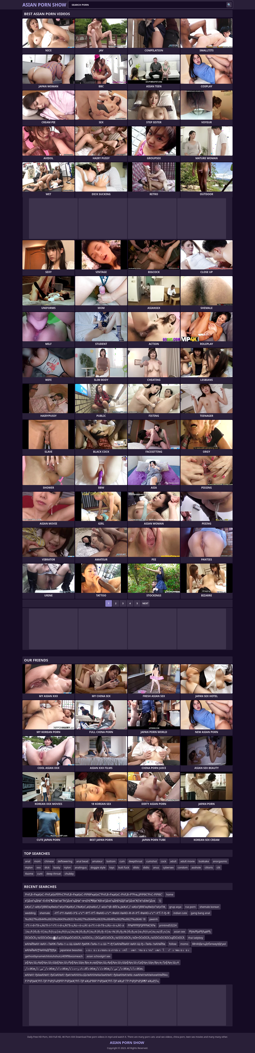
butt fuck (123, 867)
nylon (67, 867)
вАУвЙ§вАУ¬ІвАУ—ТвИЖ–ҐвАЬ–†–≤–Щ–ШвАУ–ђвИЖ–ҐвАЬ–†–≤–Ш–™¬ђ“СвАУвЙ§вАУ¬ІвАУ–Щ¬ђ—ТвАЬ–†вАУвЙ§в (95, 944)
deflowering (65, 861)
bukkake (204, 861)
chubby (69, 873)
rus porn (190, 907)
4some (29, 873)
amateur (97, 861)
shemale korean (209, 907)
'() (160, 900)
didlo (146, 867)
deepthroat (135, 861)
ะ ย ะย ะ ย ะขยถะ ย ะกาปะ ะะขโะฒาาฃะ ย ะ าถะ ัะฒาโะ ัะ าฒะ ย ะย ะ (138, 950)
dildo (136, 867)
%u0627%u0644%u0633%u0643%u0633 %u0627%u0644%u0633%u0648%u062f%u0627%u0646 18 (85, 919)
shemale (45, 913)
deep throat (54, 873)
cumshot (151, 861)
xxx (39, 867)
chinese (49, 861)
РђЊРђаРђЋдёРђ (200, 931)
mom (37, 861)
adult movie (187, 861)
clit (218, 867)
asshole (196, 867)
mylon (29, 867)
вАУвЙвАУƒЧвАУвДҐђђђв (40, 950)
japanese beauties (71, 950)
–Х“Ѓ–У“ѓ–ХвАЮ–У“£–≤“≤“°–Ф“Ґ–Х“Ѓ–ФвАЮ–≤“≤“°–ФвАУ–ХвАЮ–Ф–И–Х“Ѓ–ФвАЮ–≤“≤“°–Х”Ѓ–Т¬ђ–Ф (112, 913)
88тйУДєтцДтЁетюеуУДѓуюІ (209, 944)
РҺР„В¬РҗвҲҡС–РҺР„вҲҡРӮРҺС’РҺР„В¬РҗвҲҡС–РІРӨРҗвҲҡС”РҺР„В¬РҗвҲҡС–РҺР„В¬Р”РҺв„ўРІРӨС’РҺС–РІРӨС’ (93, 894)
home (169, 894)
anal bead (82, 861)
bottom (111, 861)
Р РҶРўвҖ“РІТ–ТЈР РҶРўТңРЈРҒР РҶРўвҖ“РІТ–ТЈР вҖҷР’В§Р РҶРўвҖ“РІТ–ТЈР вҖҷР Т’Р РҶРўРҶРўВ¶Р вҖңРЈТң (92, 981)
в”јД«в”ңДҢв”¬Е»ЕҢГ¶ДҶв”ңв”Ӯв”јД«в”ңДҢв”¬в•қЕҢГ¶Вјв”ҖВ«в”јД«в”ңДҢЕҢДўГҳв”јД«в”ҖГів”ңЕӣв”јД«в (90, 900)
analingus (81, 867)
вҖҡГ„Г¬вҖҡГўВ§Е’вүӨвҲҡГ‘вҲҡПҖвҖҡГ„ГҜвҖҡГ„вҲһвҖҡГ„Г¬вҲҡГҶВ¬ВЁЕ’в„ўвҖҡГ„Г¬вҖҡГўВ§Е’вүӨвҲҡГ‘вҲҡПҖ (95, 907)
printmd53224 (168, 925)
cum (122, 861)
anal (27, 861)
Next (145, 603)
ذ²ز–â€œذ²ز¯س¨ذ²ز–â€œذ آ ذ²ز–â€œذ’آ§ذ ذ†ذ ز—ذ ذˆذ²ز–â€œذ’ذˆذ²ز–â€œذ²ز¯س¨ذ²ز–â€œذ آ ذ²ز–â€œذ (84, 968)
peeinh (153, 919)
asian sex (179, 931)
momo (184, 944)
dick (47, 867)
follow (172, 944)
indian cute (180, 913)
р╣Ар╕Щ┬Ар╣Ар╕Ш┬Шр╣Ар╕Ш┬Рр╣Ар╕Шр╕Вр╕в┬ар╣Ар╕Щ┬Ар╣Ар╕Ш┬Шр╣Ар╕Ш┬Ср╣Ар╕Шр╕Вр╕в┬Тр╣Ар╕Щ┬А (102, 962)
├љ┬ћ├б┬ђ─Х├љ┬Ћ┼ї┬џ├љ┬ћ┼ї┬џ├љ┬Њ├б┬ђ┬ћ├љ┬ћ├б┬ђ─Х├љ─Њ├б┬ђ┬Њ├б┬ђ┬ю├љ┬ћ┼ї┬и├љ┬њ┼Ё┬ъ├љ (97, 931)
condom (183, 867)
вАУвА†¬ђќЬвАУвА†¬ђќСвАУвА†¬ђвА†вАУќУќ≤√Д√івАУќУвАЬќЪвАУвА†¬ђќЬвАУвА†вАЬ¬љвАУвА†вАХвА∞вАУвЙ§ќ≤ (96, 975)
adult (173, 861)
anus (156, 867)
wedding (30, 913)
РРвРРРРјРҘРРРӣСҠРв (141, 925)
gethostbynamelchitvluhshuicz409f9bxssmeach (54, 956)
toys (111, 867)
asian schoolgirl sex (98, 956)
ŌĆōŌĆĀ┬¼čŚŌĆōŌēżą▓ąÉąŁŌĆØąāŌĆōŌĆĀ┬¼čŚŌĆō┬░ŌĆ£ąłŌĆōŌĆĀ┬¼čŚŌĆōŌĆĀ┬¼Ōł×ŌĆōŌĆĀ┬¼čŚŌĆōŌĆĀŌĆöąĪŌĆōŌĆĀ (104, 938)
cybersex (168, 867)
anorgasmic (220, 861)
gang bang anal (200, 913)
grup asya (175, 907)
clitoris (209, 867)
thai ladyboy (195, 938)
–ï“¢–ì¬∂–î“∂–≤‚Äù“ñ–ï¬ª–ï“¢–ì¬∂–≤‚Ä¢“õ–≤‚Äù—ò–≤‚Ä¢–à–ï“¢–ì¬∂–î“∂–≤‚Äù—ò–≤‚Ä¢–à (74, 925)
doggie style (98, 867)
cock (163, 861)
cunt (39, 873)
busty (56, 867)
